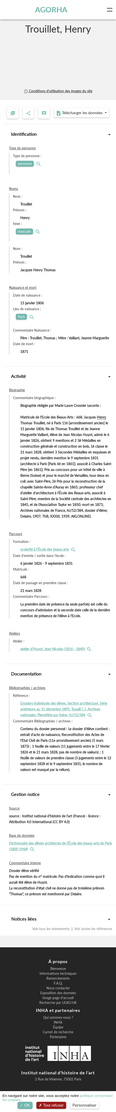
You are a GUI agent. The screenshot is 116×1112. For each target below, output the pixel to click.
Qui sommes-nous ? (58, 1017)
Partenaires (58, 1037)
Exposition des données (58, 993)
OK (25, 1105)
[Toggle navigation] (110, 9)
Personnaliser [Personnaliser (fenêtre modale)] (84, 1105)
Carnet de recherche (58, 1032)
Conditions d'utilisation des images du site (58, 91)
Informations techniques (58, 973)
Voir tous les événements (51, 929)
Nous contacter (58, 988)
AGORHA (51, 9)
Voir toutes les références (93, 929)
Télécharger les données (80, 113)
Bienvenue (58, 968)
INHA (58, 1022)
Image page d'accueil (58, 998)
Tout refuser (51, 1105)
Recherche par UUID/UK (58, 1002)
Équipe (58, 1027)
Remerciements (58, 978)
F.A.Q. (58, 983)
